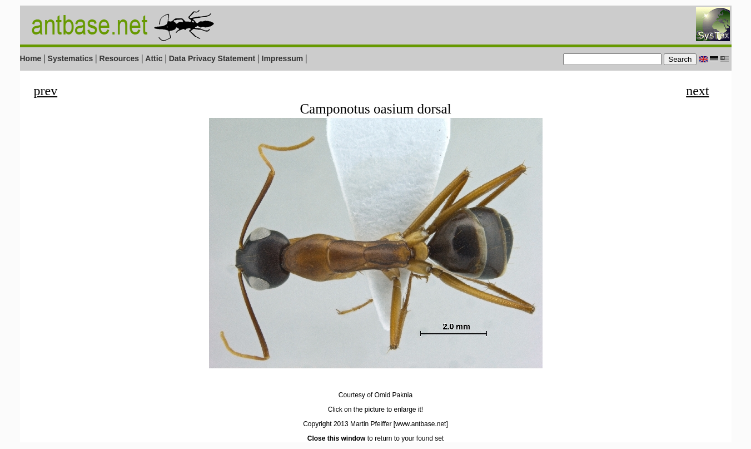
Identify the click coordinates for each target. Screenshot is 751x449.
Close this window (336, 438)
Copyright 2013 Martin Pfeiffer (347, 424)
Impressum (283, 58)
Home (31, 58)
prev (46, 90)
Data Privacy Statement (212, 58)
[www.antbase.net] (421, 424)
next (697, 90)
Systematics (70, 58)
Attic (153, 58)
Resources (120, 58)
